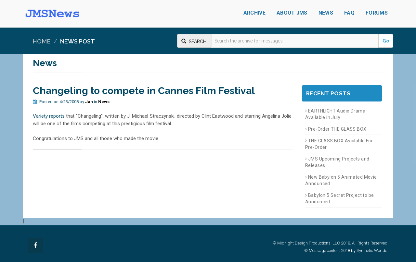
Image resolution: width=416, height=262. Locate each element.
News (325, 13)
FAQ (349, 13)
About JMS (292, 13)
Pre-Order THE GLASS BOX (336, 129)
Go (386, 40)
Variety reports (49, 116)
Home (41, 41)
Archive (254, 13)
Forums (377, 13)
